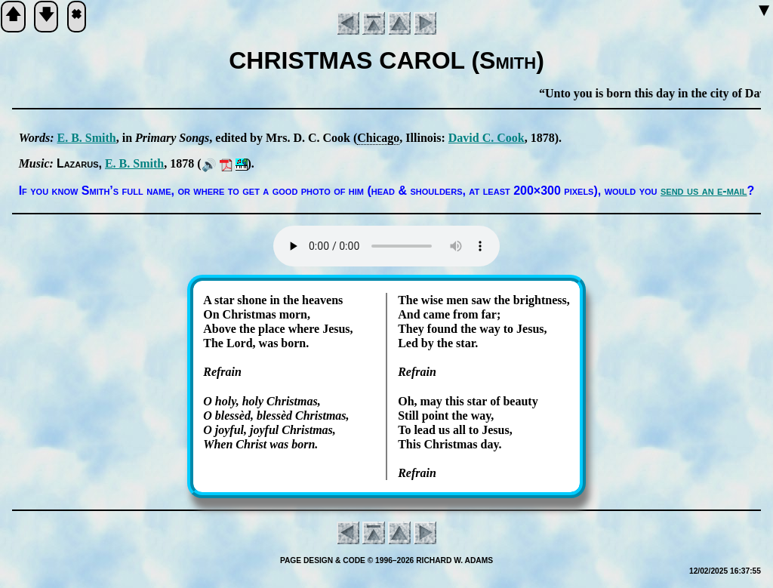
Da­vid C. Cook (486, 137)
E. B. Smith (86, 137)
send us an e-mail (704, 190)
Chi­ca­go (378, 137)
